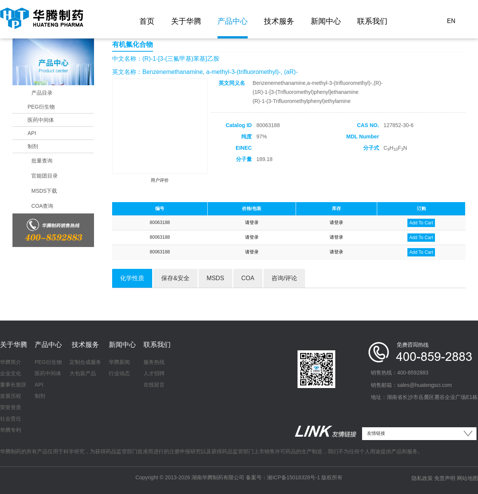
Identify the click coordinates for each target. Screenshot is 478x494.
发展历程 (10, 396)
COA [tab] (247, 278)
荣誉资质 (10, 407)
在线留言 (154, 385)
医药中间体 (41, 120)
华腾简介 (10, 362)
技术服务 (279, 21)
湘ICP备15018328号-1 (293, 477)
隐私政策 (422, 478)
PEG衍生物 (41, 107)
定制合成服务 (85, 362)
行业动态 (119, 373)
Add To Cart (421, 223)
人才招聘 (154, 373)
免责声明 (444, 478)
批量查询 (41, 161)
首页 (146, 21)
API (32, 133)
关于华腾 (186, 21)
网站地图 (467, 478)
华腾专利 (10, 430)
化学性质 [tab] (132, 278)
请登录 (252, 222)
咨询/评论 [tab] (284, 278)
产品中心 (232, 21)
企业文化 (10, 373)
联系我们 (372, 21)
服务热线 (154, 362)
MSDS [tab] (215, 278)
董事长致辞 (13, 385)
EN (451, 21)
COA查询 (42, 206)
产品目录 (41, 93)
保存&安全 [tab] (175, 278)
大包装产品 (82, 373)
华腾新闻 (119, 362)
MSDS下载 (44, 191)
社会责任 (10, 419)
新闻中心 (326, 21)
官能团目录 (44, 176)
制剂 (33, 146)
